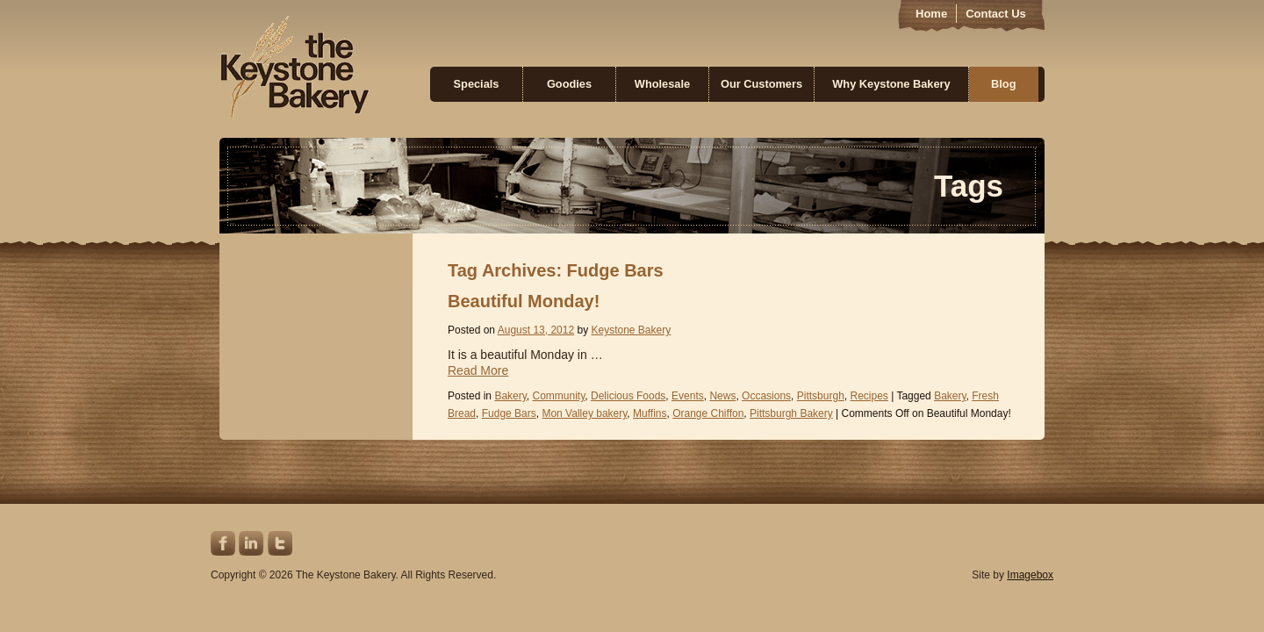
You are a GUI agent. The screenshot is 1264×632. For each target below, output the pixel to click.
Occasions (766, 396)
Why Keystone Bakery (891, 83)
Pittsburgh (820, 396)
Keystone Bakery (294, 66)
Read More (478, 370)
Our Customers (761, 83)
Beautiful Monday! (524, 301)
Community (559, 396)
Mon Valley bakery (584, 413)
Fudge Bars (509, 413)
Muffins (649, 413)
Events (688, 396)
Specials (476, 83)
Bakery (510, 396)
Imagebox (1030, 575)
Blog (1003, 83)
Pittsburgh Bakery (791, 413)
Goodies (569, 83)
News (722, 396)
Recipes (868, 396)
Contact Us (996, 13)
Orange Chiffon (707, 413)
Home (931, 13)
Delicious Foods (628, 396)
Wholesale (662, 83)
